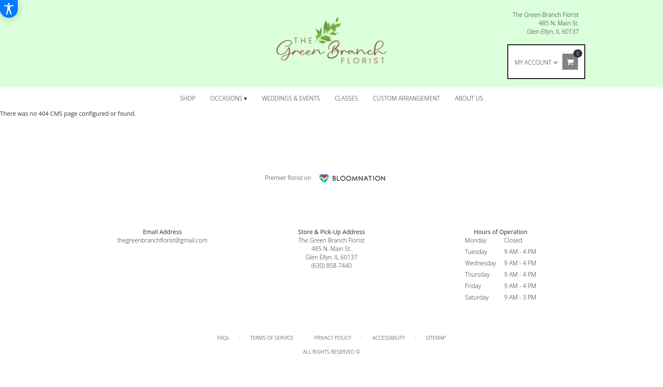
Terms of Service (271, 337)
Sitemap (436, 337)
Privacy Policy (333, 337)
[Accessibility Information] (9, 9)
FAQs (223, 337)
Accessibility (388, 337)
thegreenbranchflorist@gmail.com (162, 240)
